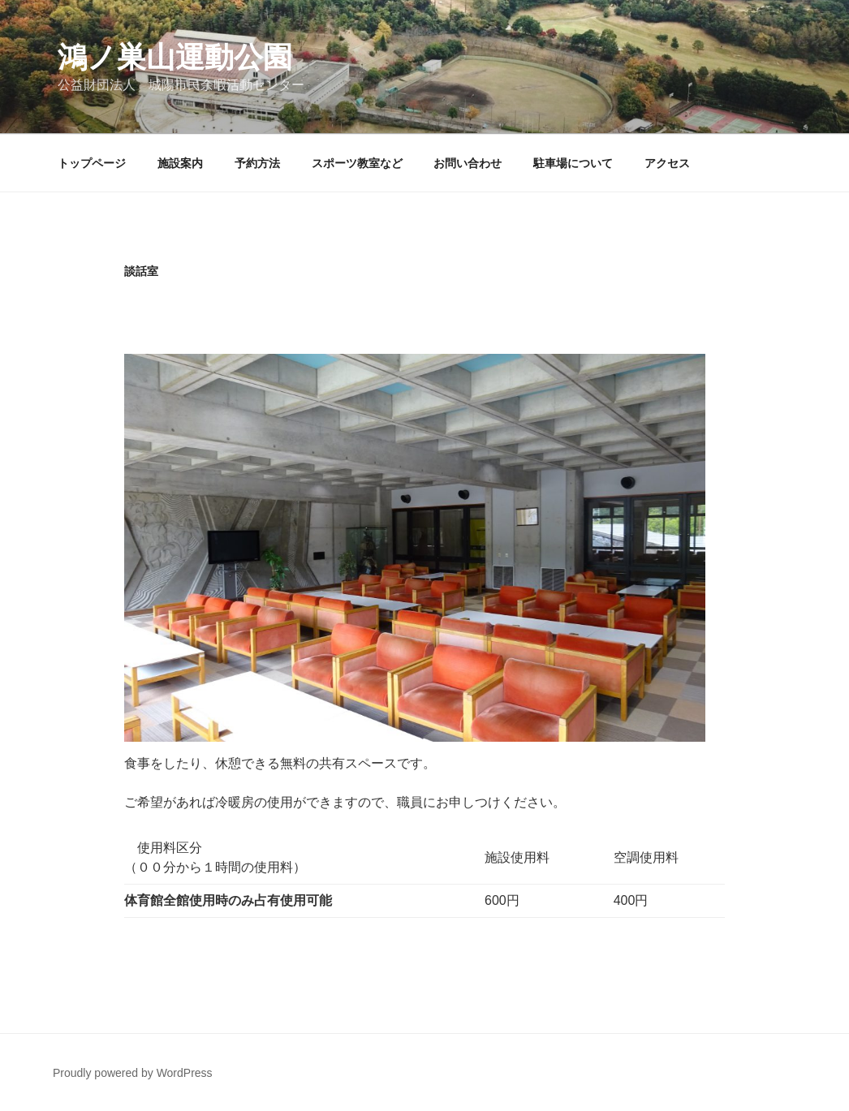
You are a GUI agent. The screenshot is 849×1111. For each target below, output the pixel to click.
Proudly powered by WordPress (133, 1072)
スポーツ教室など (357, 163)
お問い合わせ (467, 163)
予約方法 (257, 163)
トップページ (92, 163)
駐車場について (573, 163)
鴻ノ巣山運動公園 (175, 57)
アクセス (667, 163)
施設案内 (180, 163)
